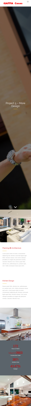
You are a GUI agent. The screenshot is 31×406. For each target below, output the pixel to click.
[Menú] (28, 2)
